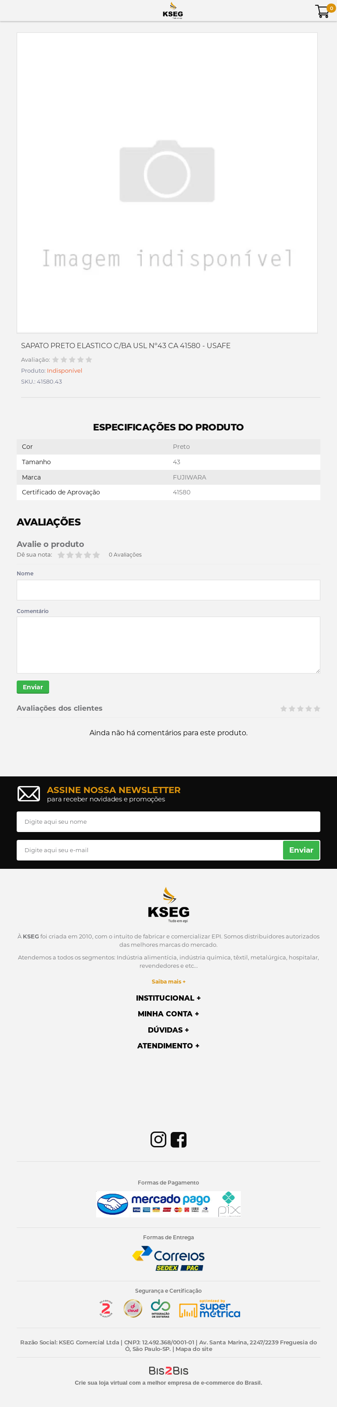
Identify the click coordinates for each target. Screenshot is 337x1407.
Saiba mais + (169, 981)
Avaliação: (35, 359)
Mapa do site (194, 1348)
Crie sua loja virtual (101, 1382)
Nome (25, 574)
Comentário (33, 611)
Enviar (33, 687)
